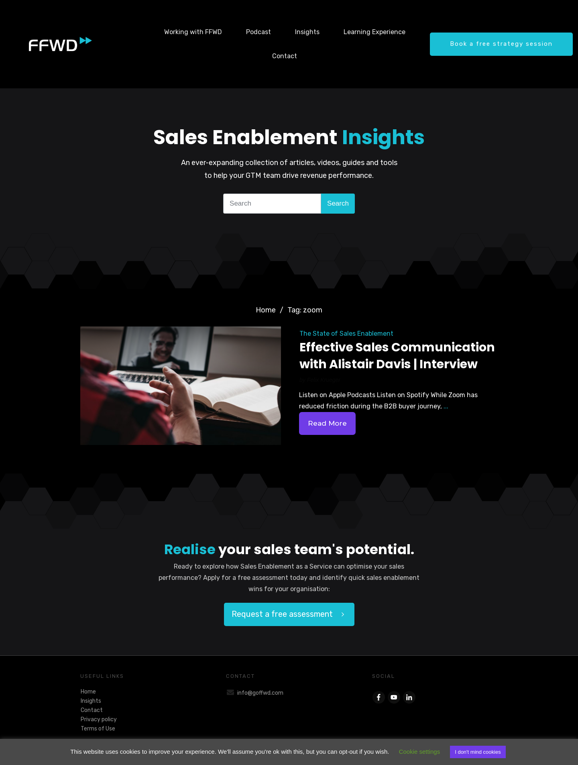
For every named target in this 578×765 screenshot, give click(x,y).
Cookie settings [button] (419, 751)
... (446, 406)
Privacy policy (99, 719)
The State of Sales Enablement (346, 333)
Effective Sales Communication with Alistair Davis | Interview (397, 356)
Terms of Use (98, 728)
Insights (91, 701)
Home (88, 691)
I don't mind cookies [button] (478, 752)
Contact (92, 710)
